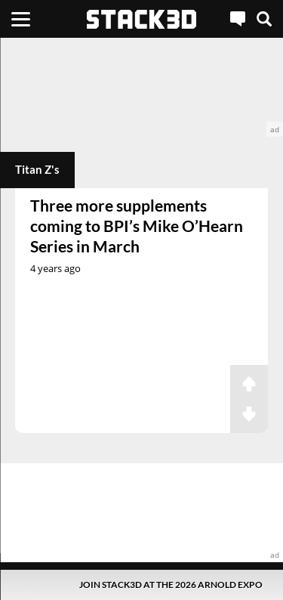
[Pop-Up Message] (141, 584)
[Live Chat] (237, 18)
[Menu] (20, 18)
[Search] (264, 18)
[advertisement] (141, 87)
